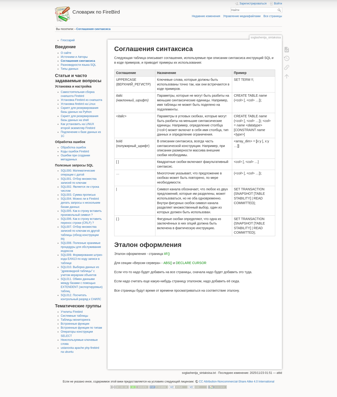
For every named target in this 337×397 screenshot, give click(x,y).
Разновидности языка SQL (78, 64)
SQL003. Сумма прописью (78, 194)
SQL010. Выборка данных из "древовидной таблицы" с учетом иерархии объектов (80, 271)
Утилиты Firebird (72, 311)
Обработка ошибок (73, 147)
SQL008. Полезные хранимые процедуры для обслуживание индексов (81, 247)
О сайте (66, 53)
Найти (280, 10)
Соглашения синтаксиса (93, 29)
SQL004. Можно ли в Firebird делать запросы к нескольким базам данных (80, 202)
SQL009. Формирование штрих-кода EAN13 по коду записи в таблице (82, 259)
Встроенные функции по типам (81, 327)
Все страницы (273, 16)
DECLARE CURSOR (191, 263)
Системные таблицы (74, 315)
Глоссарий (68, 40)
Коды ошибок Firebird (75, 151)
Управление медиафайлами (241, 16)
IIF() (167, 254)
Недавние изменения (206, 16)
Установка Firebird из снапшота (81, 100)
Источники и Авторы (74, 57)
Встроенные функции (75, 323)
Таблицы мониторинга (75, 319)
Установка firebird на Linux (78, 104)
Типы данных (69, 68)
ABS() (167, 263)
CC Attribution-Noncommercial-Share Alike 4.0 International (236, 381)
